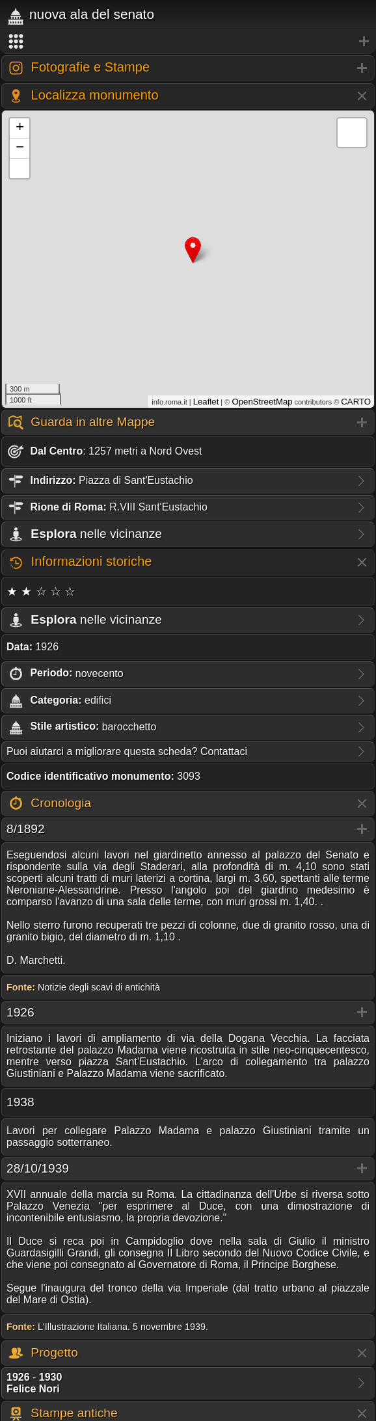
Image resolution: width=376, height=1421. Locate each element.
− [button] (20, 148)
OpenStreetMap (262, 401)
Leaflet (206, 401)
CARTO (356, 401)
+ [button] (20, 128)
